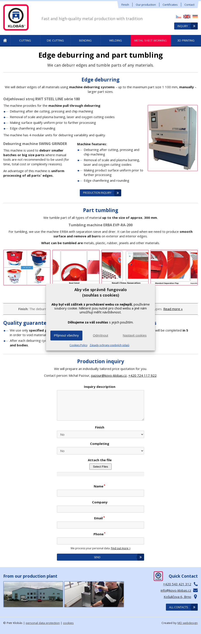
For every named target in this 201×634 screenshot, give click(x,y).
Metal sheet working (151, 40)
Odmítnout (100, 335)
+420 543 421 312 (177, 584)
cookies (68, 623)
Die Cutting (55, 40)
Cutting (25, 40)
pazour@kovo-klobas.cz (109, 375)
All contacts (178, 607)
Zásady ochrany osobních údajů (109, 345)
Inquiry (182, 26)
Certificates (170, 5)
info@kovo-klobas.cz (176, 590)
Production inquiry (97, 193)
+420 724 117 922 (142, 375)
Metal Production (5, 41)
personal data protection (43, 623)
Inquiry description (99, 386)
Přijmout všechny (66, 335)
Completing (99, 443)
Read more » (173, 309)
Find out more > (121, 548)
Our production (146, 5)
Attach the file (100, 460)
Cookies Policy (78, 345)
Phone (100, 534)
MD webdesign (187, 623)
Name (100, 486)
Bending (85, 40)
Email (99, 518)
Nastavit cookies (134, 335)
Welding (115, 40)
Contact (189, 5)
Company (99, 502)
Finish (125, 5)
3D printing (185, 40)
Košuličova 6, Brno (177, 596)
